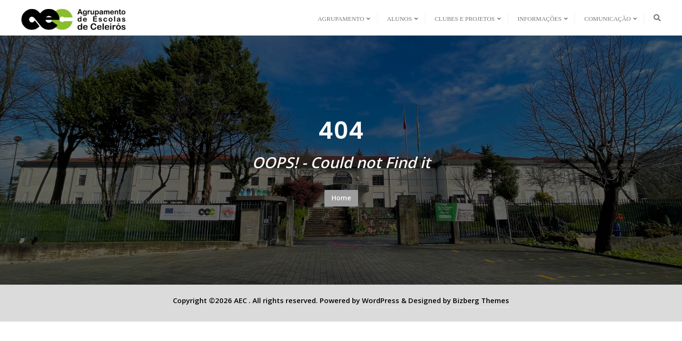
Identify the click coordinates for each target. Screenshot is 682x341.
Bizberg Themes (481, 300)
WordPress (380, 300)
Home (341, 197)
